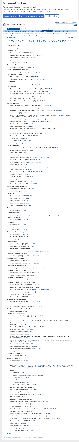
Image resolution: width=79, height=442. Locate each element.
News (63, 31)
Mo (20, 41)
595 (43, 115)
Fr (50, 40)
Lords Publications (42, 33)
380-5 (30, 174)
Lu (11, 41)
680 (32, 123)
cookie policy (46, 11)
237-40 (39, 131)
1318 (64, 340)
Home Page (70, 37)
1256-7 (43, 101)
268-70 (25, 138)
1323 (67, 340)
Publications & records (48, 31)
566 (30, 140)
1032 (31, 334)
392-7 (31, 399)
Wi (7, 43)
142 (37, 116)
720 (20, 341)
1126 (35, 341)
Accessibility (56, 22)
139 (37, 135)
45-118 (27, 215)
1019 (56, 147)
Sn (54, 41)
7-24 (19, 215)
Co (31, 40)
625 (49, 413)
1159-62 (29, 169)
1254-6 (43, 79)
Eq (44, 40)
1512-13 (41, 375)
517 (66, 365)
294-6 (63, 115)
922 (49, 316)
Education (56, 28)
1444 (39, 162)
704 (26, 191)
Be (20, 40)
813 (52, 121)
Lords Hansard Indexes (57, 33)
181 (29, 351)
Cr (34, 40)
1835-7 (37, 263)
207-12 (42, 365)
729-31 (39, 340)
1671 (39, 394)
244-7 (41, 320)
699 (40, 348)
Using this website (34, 437)
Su (57, 41)
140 (42, 171)
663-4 (29, 411)
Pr (37, 41)
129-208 (37, 215)
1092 (27, 152)
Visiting (51, 28)
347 (37, 404)
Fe (48, 40)
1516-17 (38, 159)
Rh (43, 41)
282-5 (60, 115)
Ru (46, 41)
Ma (15, 41)
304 (28, 113)
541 (69, 365)
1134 (27, 198)
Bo (23, 40)
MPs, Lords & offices (26, 28)
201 (31, 382)
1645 (56, 408)
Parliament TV (57, 31)
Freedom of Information (22, 437)
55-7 (31, 131)
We (70, 41)
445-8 (27, 164)
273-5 (31, 52)
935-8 (31, 150)
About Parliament (36, 28)
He (60, 40)
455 (34, 387)
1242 (57, 167)
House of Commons (8, 31)
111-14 (26, 428)
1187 (54, 167)
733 (25, 341)
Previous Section (11, 37)
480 (35, 425)
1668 (46, 401)
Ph (35, 41)
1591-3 (43, 55)
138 (37, 171)
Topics (66, 31)
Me (18, 41)
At (16, 40)
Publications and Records (33, 33)
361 (39, 167)
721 (45, 147)
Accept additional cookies (13, 16)
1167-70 (31, 176)
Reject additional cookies (34, 16)
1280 (58, 340)
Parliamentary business (13, 28)
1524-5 (36, 188)
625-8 (30, 200)
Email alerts (63, 22)
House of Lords (17, 31)
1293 (32, 143)
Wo (10, 43)
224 (31, 126)
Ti (60, 41)
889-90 (51, 128)
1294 (61, 340)
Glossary (9, 437)
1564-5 (31, 329)
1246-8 (50, 366)
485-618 (66, 215)
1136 (27, 377)
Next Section (10, 433)
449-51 (29, 155)
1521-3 (35, 346)
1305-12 (45, 268)
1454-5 (31, 368)
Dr (40, 40)
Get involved (45, 28)
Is (68, 40)
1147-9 (29, 203)
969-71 (25, 396)
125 (32, 205)
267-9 (31, 195)
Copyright (41, 437)
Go (54, 40)
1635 (58, 418)
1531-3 (35, 183)
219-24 (47, 251)
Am (9, 40)
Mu (23, 41)
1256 (54, 366)
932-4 (28, 150)
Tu (62, 41)
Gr (56, 40)
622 (45, 133)
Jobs (29, 437)
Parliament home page (13, 33)
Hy (65, 40)
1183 (17, 322)
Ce (29, 40)
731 (22, 341)
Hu (63, 40)
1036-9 (22, 366)
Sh (52, 41)
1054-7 (36, 76)
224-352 (46, 215)
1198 (23, 372)
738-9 (65, 320)
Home (5, 28)
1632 (53, 416)
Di (37, 40)
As (14, 40)
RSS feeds (69, 22)
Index (40, 37)
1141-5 (24, 423)
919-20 (32, 406)
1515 (34, 159)
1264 (35, 384)
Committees (39, 31)
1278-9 (54, 340)
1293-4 (32, 430)
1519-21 (35, 57)
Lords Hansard (49, 33)
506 (57, 365)
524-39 (46, 72)
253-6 (31, 343)
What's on (24, 31)
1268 (42, 326)
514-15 (63, 365)
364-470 (56, 215)
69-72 (26, 324)
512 (60, 365)
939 (27, 48)
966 (34, 420)
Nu (29, 41)
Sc (50, 41)
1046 (29, 366)
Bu (25, 40)
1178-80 (38, 366)
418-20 (32, 181)
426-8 (56, 320)
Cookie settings (51, 16)
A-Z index (5, 437)
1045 (26, 366)
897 (55, 128)
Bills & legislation (31, 31)
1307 (35, 98)
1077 (47, 157)
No (27, 41)
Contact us (75, 22)
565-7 (31, 331)
